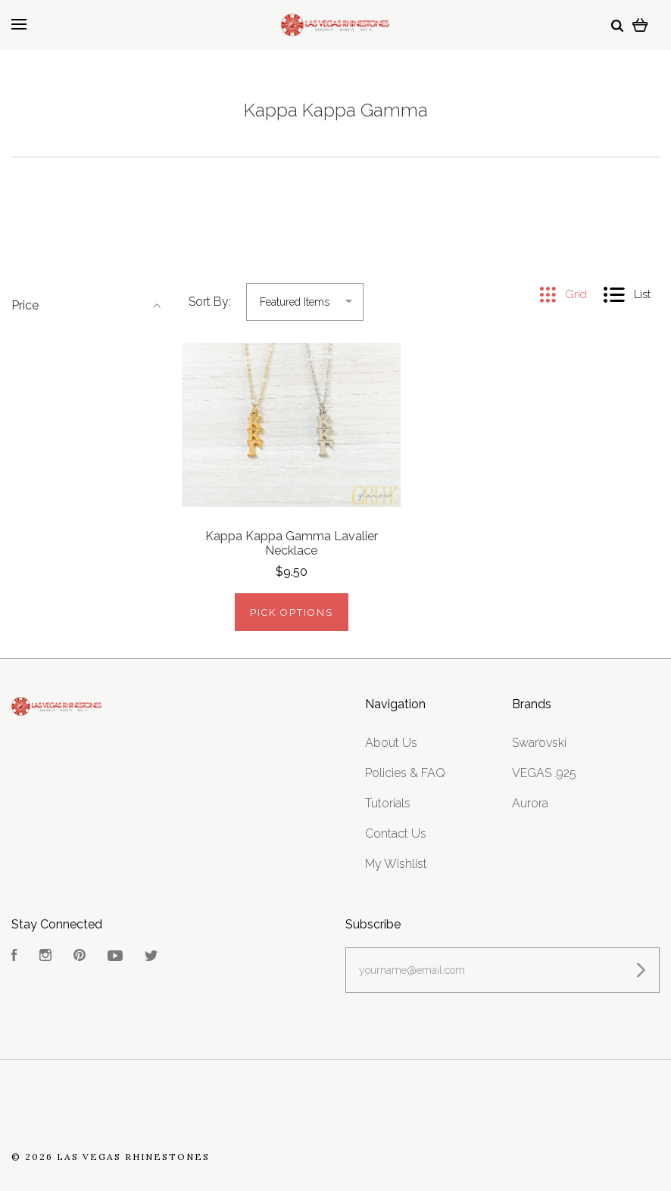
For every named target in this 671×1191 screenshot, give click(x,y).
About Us (391, 742)
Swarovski (539, 742)
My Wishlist (396, 864)
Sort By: (210, 301)
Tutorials (387, 803)
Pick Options (291, 612)
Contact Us (395, 833)
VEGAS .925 (544, 773)
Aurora (530, 803)
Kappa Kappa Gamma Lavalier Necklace (291, 543)
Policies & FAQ (405, 773)
